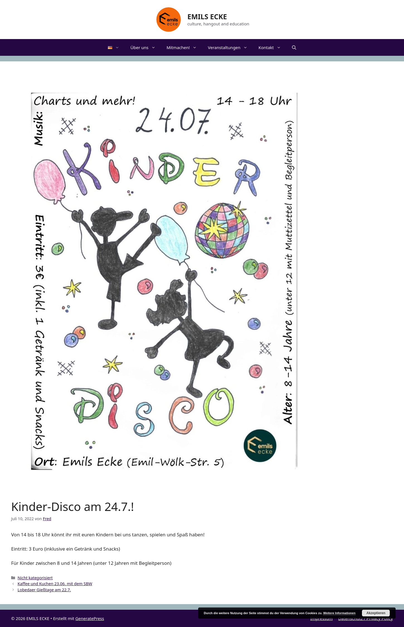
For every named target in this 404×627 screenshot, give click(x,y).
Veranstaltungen (230, 47)
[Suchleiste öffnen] (294, 47)
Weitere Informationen (339, 613)
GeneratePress (89, 618)
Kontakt (272, 47)
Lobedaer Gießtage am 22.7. (44, 589)
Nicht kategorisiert (35, 577)
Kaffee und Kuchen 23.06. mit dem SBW (55, 583)
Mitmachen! (185, 47)
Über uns (145, 47)
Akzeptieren (375, 613)
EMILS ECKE (207, 16)
